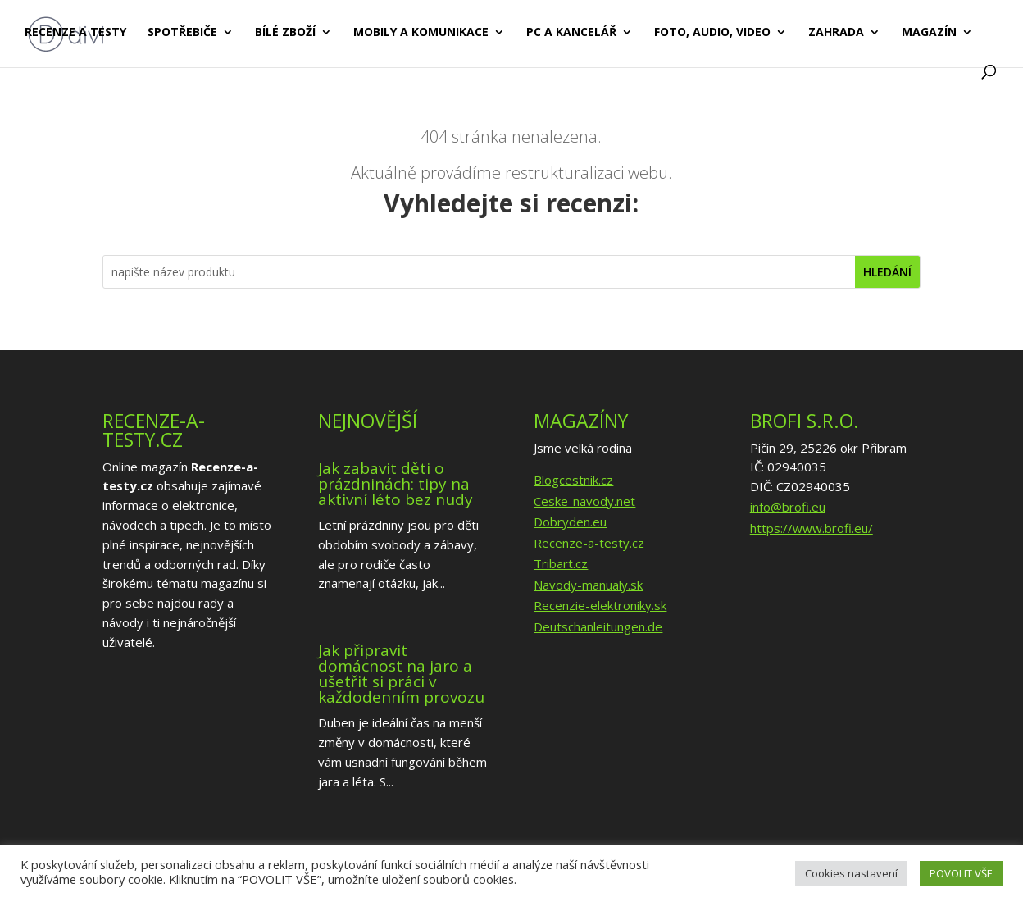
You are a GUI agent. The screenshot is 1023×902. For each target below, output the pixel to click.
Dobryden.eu (570, 521)
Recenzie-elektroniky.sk (600, 605)
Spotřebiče (182, 33)
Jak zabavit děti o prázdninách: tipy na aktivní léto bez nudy (395, 484)
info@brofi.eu (787, 507)
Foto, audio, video (712, 33)
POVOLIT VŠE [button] (961, 873)
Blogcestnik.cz (573, 480)
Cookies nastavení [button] (851, 873)
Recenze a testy (75, 33)
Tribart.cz (561, 563)
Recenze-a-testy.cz (589, 543)
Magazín (929, 33)
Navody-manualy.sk (588, 584)
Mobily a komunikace (421, 33)
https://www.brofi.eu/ (811, 528)
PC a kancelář (571, 33)
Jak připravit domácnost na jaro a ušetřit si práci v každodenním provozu (401, 674)
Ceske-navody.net (584, 501)
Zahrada (836, 33)
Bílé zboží (285, 33)
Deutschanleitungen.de (598, 626)
